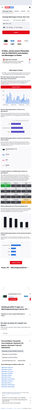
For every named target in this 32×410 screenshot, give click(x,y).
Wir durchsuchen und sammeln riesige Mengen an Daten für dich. (16, 400)
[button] (2, 7)
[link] (16, 87)
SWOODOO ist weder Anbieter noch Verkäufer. (16, 398)
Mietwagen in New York (7, 367)
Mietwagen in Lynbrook (7, 380)
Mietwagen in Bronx (6, 377)
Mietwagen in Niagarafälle (8, 386)
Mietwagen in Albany (7, 375)
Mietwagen (3, 408)
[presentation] (28, 267)
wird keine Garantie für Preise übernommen (11, 393)
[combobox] (6, 20)
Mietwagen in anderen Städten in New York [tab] (12, 351)
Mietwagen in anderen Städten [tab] (9, 354)
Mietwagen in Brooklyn (7, 373)
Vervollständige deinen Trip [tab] (9, 360)
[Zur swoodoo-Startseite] (9, 7)
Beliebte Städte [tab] (21, 360)
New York (19, 408)
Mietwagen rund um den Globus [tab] (9, 357)
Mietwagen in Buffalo (7, 369)
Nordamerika (10, 408)
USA (15, 408)
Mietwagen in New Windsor (8, 379)
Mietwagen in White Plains (8, 384)
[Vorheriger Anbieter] (3, 288)
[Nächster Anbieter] (28, 288)
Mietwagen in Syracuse (7, 371)
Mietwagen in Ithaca (7, 382)
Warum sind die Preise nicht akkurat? (16, 403)
